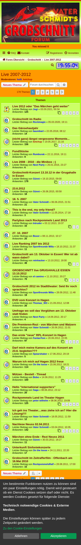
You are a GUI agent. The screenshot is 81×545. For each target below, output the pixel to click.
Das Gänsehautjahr (25, 128)
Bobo (36, 377)
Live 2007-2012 (16, 74)
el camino (38, 276)
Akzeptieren (59, 536)
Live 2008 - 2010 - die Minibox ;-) (34, 162)
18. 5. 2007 (19, 199)
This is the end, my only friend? (33, 209)
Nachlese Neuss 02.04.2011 (30, 424)
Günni (36, 178)
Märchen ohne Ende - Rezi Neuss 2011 (38, 436)
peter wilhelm (40, 400)
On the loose (40, 364)
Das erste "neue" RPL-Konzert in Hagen (39, 335)
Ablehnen (21, 536)
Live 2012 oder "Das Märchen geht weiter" (40, 106)
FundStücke (20, 151)
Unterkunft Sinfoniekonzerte (31, 447)
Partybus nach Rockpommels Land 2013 (39, 220)
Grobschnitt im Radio (26, 119)
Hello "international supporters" (34, 387)
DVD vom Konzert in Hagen (30, 300)
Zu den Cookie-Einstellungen (22, 528)
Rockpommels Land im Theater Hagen (38, 397)
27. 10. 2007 (20, 233)
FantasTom (39, 338)
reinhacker (39, 260)
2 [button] (37, 92)
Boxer (36, 236)
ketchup (27, 79)
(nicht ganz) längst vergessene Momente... (41, 138)
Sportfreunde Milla (43, 246)
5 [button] (52, 92)
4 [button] (47, 92)
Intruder (37, 223)
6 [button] (57, 92)
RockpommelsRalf (43, 464)
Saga (35, 390)
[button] (62, 92)
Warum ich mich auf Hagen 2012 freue (38, 361)
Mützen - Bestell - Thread (29, 374)
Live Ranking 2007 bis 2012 (30, 243)
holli (19, 79)
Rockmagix (39, 122)
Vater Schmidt (41, 202)
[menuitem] (11, 53)
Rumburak (38, 154)
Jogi (35, 109)
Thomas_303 (40, 303)
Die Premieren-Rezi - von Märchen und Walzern (44, 324)
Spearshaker (40, 354)
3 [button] (42, 92)
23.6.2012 (18, 188)
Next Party (38, 165)
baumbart (38, 131)
